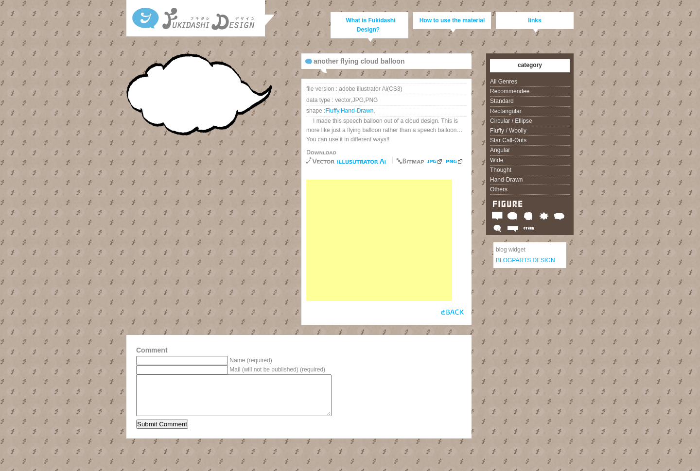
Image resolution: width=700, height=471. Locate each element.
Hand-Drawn (357, 110)
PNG (454, 161)
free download (361, 161)
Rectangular (506, 111)
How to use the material (452, 20)
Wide (496, 160)
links (534, 20)
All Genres (503, 81)
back (452, 314)
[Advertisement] (379, 240)
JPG (434, 161)
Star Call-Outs (508, 140)
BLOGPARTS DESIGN (525, 260)
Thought (500, 170)
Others (499, 189)
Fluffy (332, 110)
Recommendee (509, 91)
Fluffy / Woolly (508, 130)
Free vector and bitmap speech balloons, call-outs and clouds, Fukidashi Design (196, 21)
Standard (502, 101)
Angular (500, 150)
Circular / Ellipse (511, 121)
